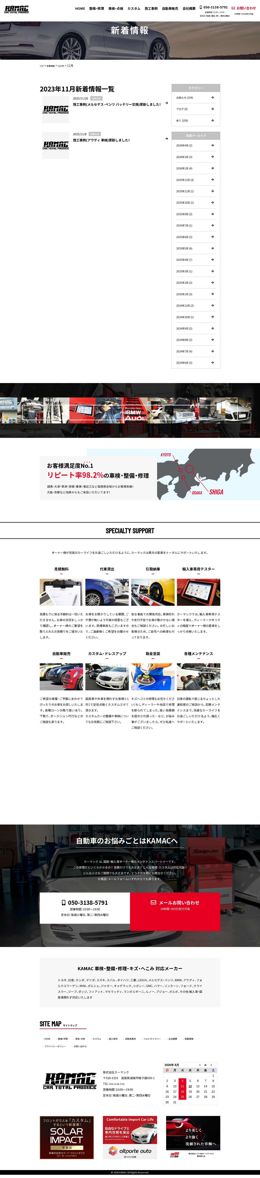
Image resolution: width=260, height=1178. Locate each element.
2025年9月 (185, 219)
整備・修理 (93, 8)
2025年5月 (185, 255)
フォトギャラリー (178, 1041)
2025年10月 (186, 207)
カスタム (130, 8)
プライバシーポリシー (79, 1049)
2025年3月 (185, 279)
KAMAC (123, 1175)
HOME (77, 8)
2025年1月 (185, 303)
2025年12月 (186, 183)
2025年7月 (185, 231)
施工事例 (147, 8)
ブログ (182, 110)
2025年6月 (185, 243)
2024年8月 (185, 351)
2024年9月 (185, 339)
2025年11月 (186, 195)
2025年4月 (185, 267)
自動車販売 (166, 8)
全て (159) (183, 122)
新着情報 (51, 1049)
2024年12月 (186, 315)
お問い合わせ (240, 10)
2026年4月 (185, 147)
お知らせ (185, 98)
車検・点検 (112, 8)
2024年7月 (185, 363)
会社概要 (185, 8)
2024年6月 (185, 375)
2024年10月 (186, 327)
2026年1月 (185, 171)
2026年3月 (185, 159)
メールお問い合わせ (172, 916)
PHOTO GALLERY (139, 423)
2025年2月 (185, 291)
